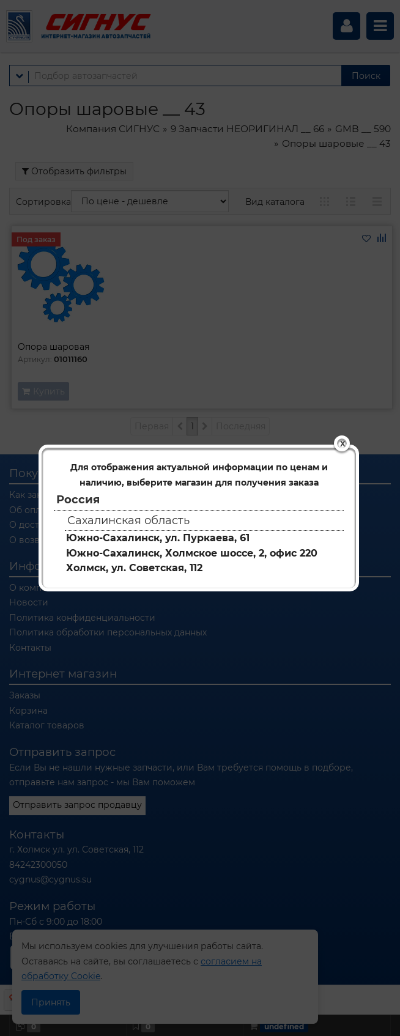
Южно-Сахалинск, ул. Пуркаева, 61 (158, 538)
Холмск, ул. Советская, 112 (134, 568)
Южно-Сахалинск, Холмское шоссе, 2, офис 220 (191, 553)
